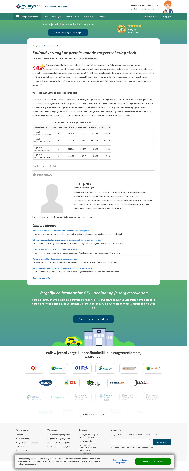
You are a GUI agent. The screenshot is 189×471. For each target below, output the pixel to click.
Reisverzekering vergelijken (58, 446)
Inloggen (166, 16)
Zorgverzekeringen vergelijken (68, 32)
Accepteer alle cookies (153, 461)
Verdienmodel (21, 450)
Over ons (19, 434)
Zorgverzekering (55, 6)
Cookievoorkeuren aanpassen (120, 461)
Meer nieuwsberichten (41, 278)
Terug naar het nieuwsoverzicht (45, 46)
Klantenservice (150, 16)
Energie (101, 16)
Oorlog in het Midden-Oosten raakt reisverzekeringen (54, 259)
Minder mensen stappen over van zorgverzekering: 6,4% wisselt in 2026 (62, 268)
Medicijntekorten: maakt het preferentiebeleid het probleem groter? (61, 230)
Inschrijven (162, 442)
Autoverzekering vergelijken (58, 434)
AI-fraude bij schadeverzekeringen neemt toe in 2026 (54, 249)
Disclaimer (20, 446)
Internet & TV (72, 16)
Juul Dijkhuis (70, 58)
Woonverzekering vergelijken (59, 442)
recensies (134, 32)
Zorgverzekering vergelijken (58, 438)
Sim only (88, 16)
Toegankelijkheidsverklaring (27, 442)
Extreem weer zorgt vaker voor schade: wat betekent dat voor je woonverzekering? (67, 240)
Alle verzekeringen (52, 16)
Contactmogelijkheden (88, 441)
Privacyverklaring (23, 438)
